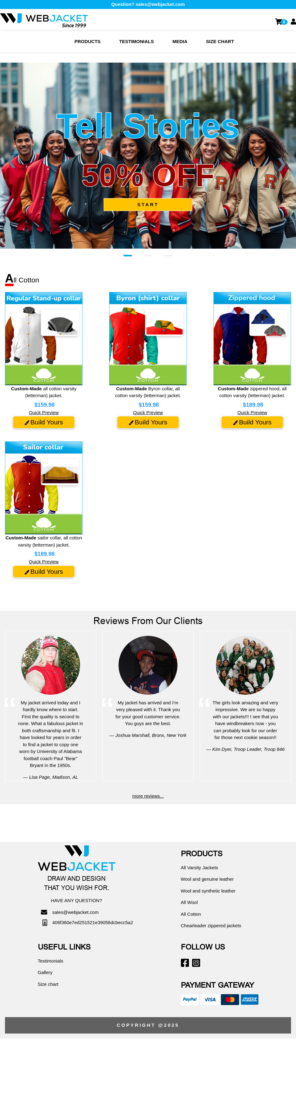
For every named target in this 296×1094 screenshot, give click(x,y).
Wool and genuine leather (207, 879)
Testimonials (136, 41)
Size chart (220, 41)
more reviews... (148, 796)
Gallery (45, 972)
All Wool (189, 902)
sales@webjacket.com (160, 4)
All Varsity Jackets (199, 867)
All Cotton (191, 914)
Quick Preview (44, 412)
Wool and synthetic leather (208, 890)
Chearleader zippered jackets (211, 925)
